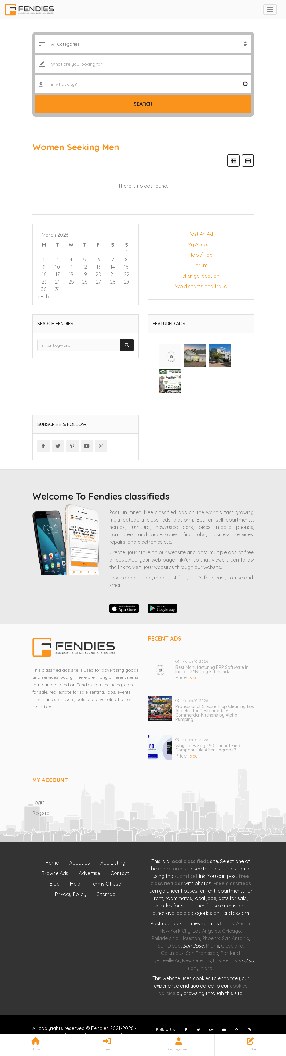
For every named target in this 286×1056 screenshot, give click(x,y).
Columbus (172, 953)
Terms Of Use (106, 884)
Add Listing (112, 863)
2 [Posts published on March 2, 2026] (44, 259)
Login (38, 802)
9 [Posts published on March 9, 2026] (44, 267)
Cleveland (232, 946)
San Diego (169, 946)
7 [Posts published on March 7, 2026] (112, 259)
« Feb (43, 296)
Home (52, 863)
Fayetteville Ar (164, 960)
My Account (200, 244)
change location (200, 276)
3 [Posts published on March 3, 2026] (57, 259)
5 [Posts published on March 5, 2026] (84, 259)
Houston (190, 938)
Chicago (231, 931)
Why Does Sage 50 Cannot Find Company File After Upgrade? (207, 748)
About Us (79, 863)
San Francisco (202, 953)
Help (75, 884)
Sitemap (106, 894)
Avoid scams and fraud (200, 286)
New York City (175, 931)
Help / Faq (201, 255)
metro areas (172, 869)
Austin (243, 923)
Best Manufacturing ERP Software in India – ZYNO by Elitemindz (211, 669)
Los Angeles (206, 931)
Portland (230, 953)
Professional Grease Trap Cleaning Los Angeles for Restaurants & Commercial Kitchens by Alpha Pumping (214, 713)
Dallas (227, 923)
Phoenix (211, 938)
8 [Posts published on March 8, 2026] (126, 259)
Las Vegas (225, 960)
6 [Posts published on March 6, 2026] (98, 259)
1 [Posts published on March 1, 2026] (126, 252)
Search (143, 104)
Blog (55, 884)
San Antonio (235, 938)
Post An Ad (200, 234)
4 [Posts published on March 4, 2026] (71, 259)
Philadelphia (165, 938)
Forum (201, 265)
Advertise (89, 873)
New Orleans (196, 960)
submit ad (185, 876)
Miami (212, 946)
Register (41, 813)
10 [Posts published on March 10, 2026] (57, 267)
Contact (120, 873)
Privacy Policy (70, 894)
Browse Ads (55, 873)
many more (199, 968)
